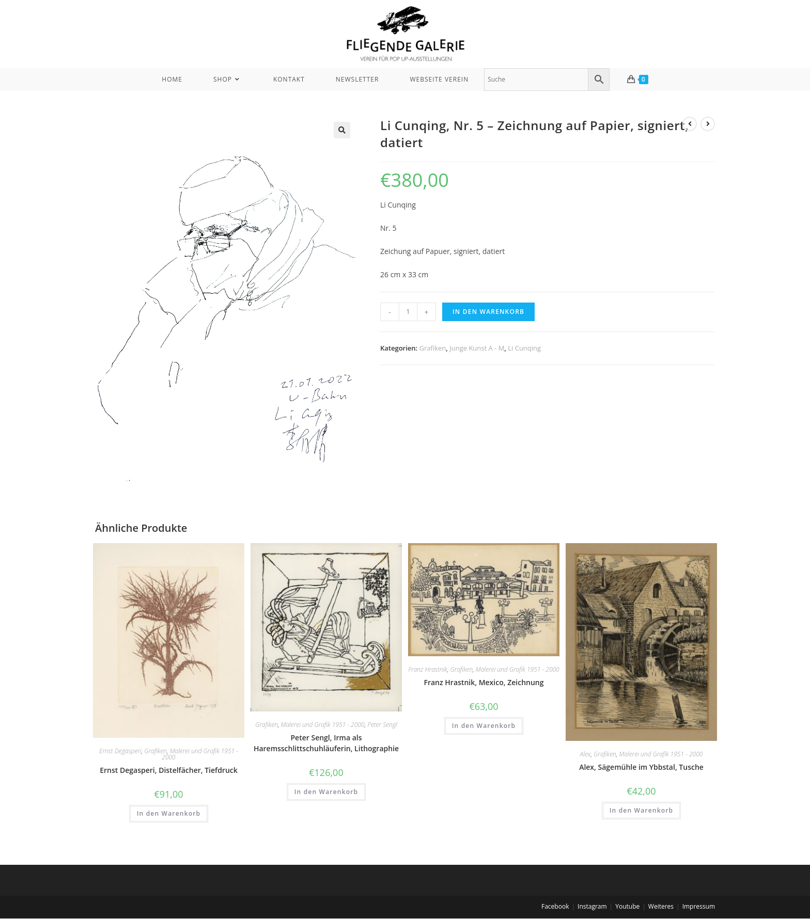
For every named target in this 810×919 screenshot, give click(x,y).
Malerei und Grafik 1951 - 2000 (200, 754)
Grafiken (432, 348)
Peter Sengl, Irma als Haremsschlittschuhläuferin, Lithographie (326, 743)
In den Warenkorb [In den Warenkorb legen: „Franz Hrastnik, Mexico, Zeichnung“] (484, 725)
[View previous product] (689, 124)
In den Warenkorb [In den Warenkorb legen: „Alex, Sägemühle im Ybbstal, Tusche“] (642, 810)
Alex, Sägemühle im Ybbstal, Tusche (641, 767)
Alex (585, 754)
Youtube (627, 906)
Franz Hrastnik (427, 669)
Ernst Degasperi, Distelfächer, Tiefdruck (169, 770)
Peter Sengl (382, 724)
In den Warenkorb (488, 311)
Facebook (555, 906)
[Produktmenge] (408, 312)
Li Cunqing (524, 348)
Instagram (592, 906)
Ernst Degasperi (120, 751)
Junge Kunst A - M (476, 348)
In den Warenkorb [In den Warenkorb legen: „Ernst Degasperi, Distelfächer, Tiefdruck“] (169, 813)
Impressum (698, 906)
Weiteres (661, 906)
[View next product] (707, 124)
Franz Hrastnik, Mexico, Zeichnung (484, 682)
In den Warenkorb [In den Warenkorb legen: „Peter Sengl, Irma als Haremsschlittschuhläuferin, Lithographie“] (326, 791)
